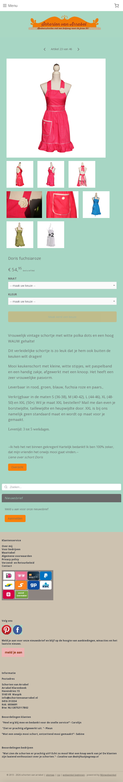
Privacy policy (10, 559)
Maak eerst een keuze (62, 317)
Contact (7, 566)
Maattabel (8, 552)
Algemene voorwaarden (17, 556)
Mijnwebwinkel (108, 774)
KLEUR (12, 294)
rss (58, 774)
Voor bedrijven (11, 549)
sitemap (50, 774)
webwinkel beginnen (74, 774)
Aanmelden (15, 518)
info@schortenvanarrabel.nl (20, 697)
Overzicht (17, 467)
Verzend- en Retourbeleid (18, 562)
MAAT (12, 278)
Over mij (7, 546)
